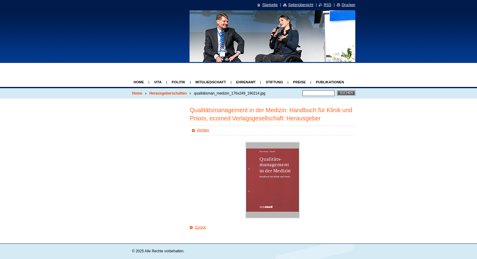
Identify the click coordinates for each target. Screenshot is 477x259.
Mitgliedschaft (210, 82)
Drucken (348, 5)
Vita (158, 82)
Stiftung (274, 82)
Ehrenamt (246, 82)
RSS (327, 5)
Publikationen (330, 82)
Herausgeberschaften (168, 93)
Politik (178, 82)
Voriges (203, 130)
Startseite (270, 5)
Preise (299, 82)
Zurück (200, 227)
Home (139, 82)
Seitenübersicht (300, 5)
